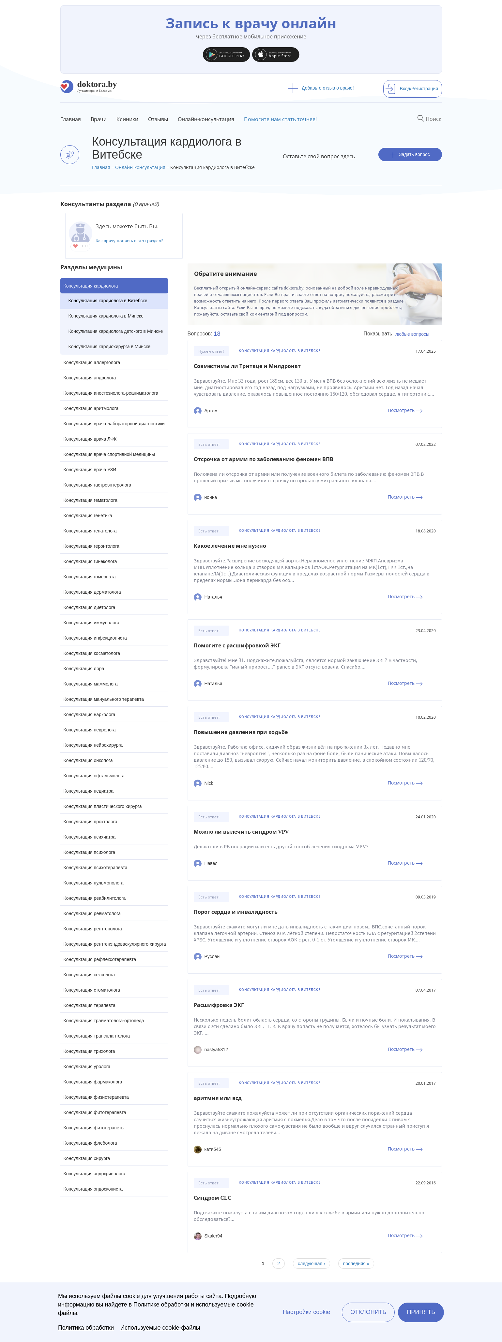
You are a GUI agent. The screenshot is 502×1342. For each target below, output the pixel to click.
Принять (421, 1312)
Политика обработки (86, 1327)
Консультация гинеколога (90, 561)
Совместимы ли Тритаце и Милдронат (247, 366)
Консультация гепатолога (90, 530)
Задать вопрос (410, 154)
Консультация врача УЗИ (90, 469)
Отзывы (158, 119)
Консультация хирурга (87, 1158)
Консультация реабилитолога (95, 898)
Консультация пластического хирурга (103, 806)
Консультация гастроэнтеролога (97, 484)
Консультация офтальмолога (94, 775)
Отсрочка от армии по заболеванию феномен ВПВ (263, 459)
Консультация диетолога (89, 607)
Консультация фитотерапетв (94, 1127)
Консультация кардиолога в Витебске (107, 300)
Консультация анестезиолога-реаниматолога (111, 393)
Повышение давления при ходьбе (241, 732)
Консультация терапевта (89, 1005)
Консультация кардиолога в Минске (106, 315)
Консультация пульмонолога (94, 882)
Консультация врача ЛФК (90, 439)
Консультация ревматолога (92, 913)
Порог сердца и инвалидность (236, 912)
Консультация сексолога (89, 974)
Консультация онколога (88, 760)
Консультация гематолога (90, 500)
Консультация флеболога (90, 1143)
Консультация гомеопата (90, 576)
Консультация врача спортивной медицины (109, 454)
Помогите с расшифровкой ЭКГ (237, 645)
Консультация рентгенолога (93, 928)
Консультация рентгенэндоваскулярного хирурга (115, 944)
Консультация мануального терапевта (104, 699)
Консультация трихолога (89, 1051)
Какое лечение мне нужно (230, 546)
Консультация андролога (90, 377)
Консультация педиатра (89, 791)
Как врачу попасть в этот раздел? (129, 240)
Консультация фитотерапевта (95, 1112)
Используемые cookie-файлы (160, 1327)
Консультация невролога (90, 729)
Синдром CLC (213, 1198)
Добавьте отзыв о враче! (321, 88)
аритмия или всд (218, 1098)
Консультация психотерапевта (96, 867)
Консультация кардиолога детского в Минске (115, 331)
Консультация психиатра (90, 837)
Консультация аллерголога (92, 362)
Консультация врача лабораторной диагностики (114, 423)
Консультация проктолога (90, 821)
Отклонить (368, 1312)
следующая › (311, 1263)
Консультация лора (84, 668)
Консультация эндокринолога (95, 1173)
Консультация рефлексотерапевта (100, 959)
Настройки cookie (306, 1312)
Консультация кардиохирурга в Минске (109, 346)
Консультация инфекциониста (95, 638)
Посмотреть (405, 410)
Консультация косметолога (92, 653)
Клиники (127, 119)
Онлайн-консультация (206, 119)
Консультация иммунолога (91, 622)
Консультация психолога (89, 852)
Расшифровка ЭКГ (219, 1005)
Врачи (99, 119)
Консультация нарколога (89, 714)
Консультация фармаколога (93, 1081)
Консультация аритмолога (91, 408)
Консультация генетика (88, 515)
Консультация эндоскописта (93, 1189)
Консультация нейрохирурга (93, 745)
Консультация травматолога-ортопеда (104, 1020)
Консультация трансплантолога (97, 1035)
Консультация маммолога (91, 683)
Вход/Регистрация (411, 88)
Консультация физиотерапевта (96, 1097)
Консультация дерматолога (92, 592)
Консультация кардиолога (91, 286)
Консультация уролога (87, 1066)
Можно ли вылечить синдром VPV (241, 832)
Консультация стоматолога (92, 990)
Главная (70, 119)
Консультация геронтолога (91, 546)
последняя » (356, 1263)
